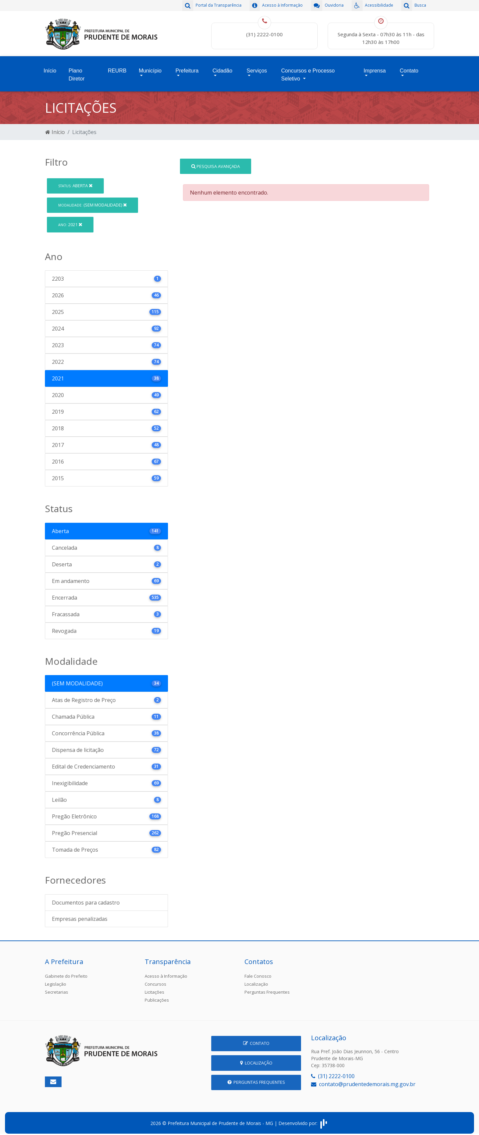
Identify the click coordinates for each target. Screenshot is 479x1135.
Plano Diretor (76, 72)
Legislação (55, 980)
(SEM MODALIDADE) (92, 201)
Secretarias (56, 988)
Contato (409, 68)
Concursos (155, 980)
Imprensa (375, 68)
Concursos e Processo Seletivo (308, 72)
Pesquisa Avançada (215, 162)
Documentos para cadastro (86, 899)
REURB (117, 68)
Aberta (75, 182)
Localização (256, 980)
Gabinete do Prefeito (66, 972)
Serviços (256, 68)
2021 (70, 221)
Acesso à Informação (166, 972)
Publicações (157, 996)
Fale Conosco (257, 972)
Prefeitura (187, 68)
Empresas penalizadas (79, 915)
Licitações (154, 988)
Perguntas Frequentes (267, 988)
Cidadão (223, 68)
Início (50, 68)
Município (150, 68)
